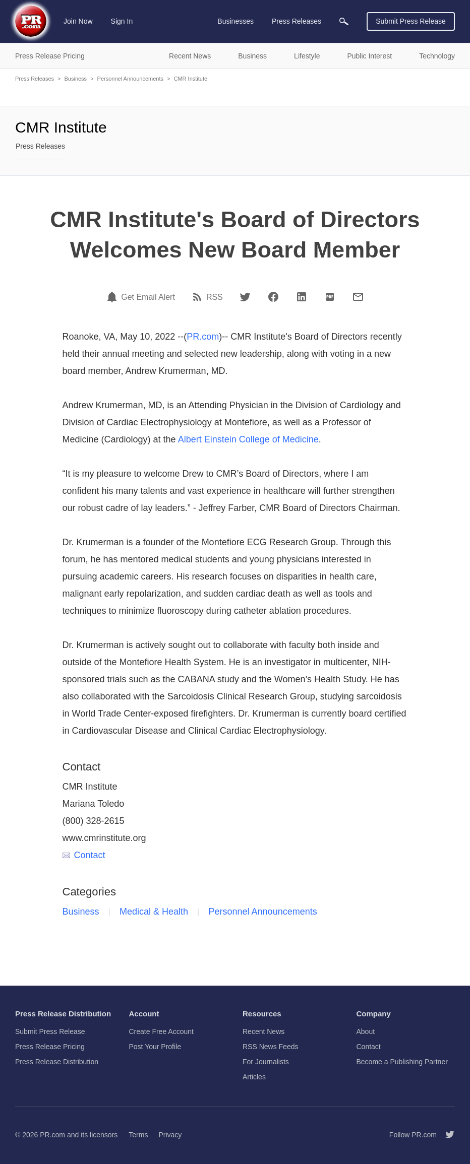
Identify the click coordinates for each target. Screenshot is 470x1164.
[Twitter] (245, 297)
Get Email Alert (148, 297)
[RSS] (198, 297)
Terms (138, 1134)
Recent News (263, 1031)
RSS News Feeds (270, 1047)
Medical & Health (154, 912)
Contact (84, 855)
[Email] (358, 297)
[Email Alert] (113, 297)
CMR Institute (190, 79)
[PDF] (330, 297)
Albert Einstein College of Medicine (248, 439)
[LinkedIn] (302, 297)
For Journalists (266, 1062)
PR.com (203, 337)
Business (75, 79)
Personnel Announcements (130, 79)
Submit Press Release (411, 21)
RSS (214, 297)
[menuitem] (343, 21)
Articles (254, 1077)
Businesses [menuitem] (235, 21)
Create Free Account (161, 1031)
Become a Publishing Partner (402, 1062)
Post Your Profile (155, 1047)
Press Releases (34, 79)
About (366, 1031)
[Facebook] (273, 297)
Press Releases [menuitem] (296, 21)
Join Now (78, 21)
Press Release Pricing (50, 1047)
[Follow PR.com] (446, 1134)
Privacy (170, 1134)
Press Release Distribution (56, 1062)
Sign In (122, 21)
